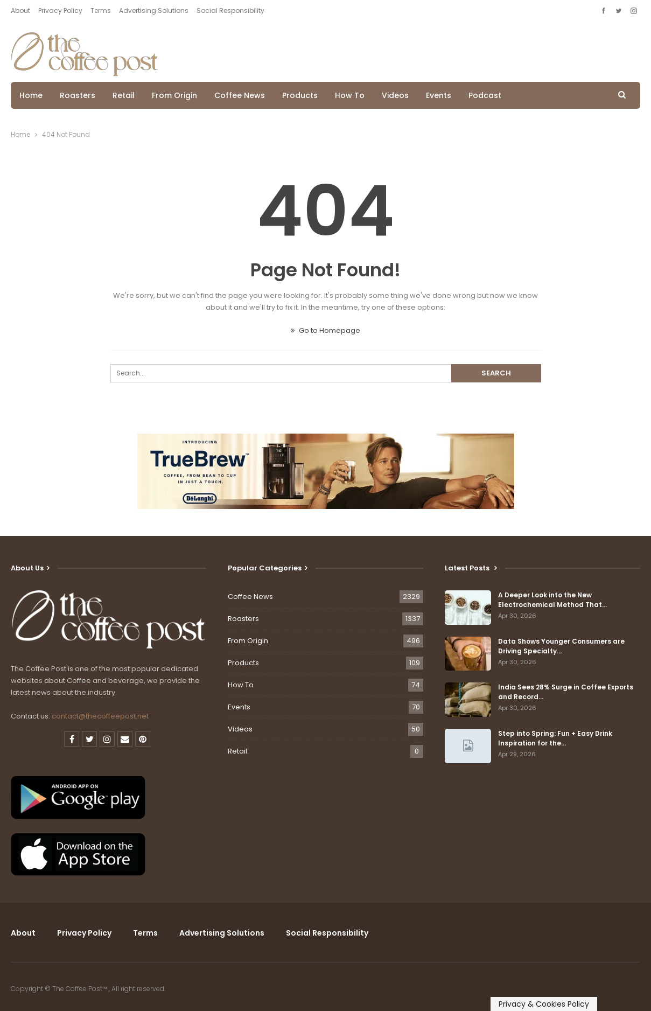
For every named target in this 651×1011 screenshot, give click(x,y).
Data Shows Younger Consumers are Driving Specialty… (561, 646)
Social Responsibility (230, 10)
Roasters (77, 95)
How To (350, 95)
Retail (124, 95)
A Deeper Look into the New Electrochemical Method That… (552, 599)
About (20, 10)
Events (438, 95)
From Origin (174, 95)
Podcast (484, 95)
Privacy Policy (60, 10)
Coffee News (239, 95)
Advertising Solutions (153, 10)
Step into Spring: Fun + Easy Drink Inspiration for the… (555, 738)
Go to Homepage (325, 330)
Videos (395, 95)
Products (300, 95)
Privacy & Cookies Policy (544, 1004)
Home (31, 95)
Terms (100, 10)
